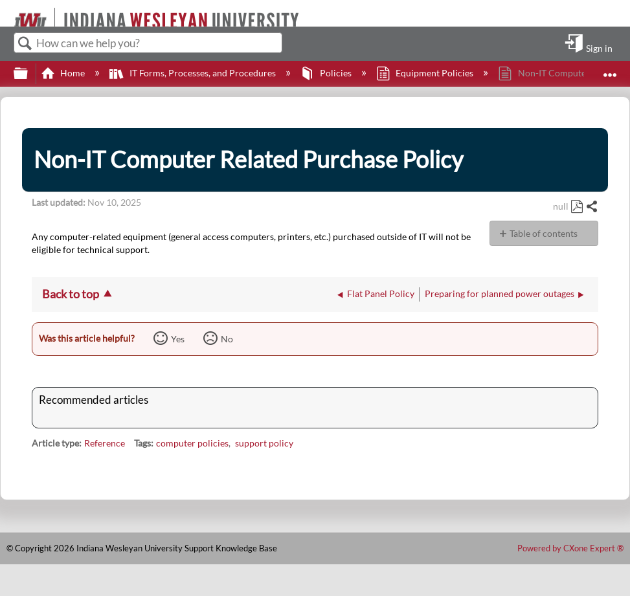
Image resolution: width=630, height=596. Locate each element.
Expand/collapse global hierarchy (29, 73)
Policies (327, 72)
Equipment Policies (425, 72)
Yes (178, 338)
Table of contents (544, 233)
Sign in (599, 48)
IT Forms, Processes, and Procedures (193, 72)
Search (25, 44)
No (227, 338)
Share (591, 207)
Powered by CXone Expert (570, 548)
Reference (104, 442)
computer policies (192, 442)
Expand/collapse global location (610, 69)
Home (64, 72)
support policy (264, 442)
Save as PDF (576, 207)
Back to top (70, 294)
